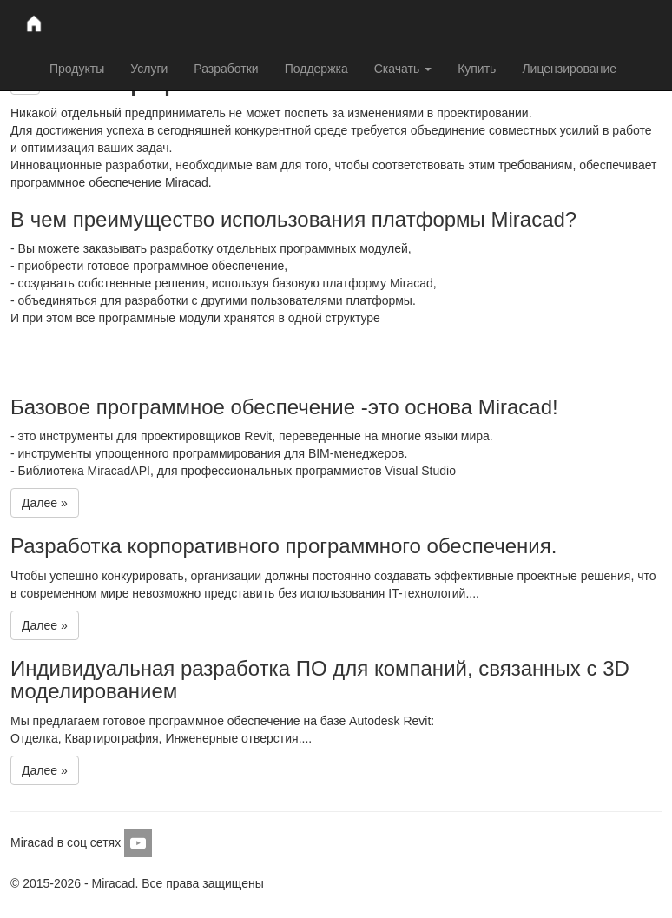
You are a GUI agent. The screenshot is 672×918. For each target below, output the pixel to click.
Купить (477, 69)
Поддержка (316, 69)
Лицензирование (569, 69)
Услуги (149, 69)
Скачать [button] (403, 69)
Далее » (45, 503)
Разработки (226, 69)
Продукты (76, 69)
